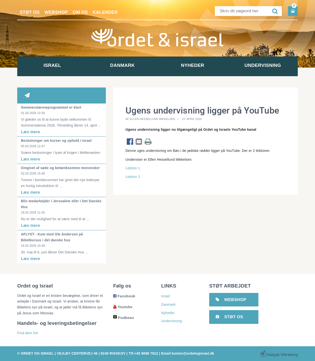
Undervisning (262, 65)
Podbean (123, 318)
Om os (80, 12)
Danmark (122, 65)
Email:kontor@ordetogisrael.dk (187, 353)
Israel (52, 65)
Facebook (124, 296)
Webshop (56, 12)
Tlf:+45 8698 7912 (143, 353)
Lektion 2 (133, 177)
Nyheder (192, 65)
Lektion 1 (133, 168)
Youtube (122, 307)
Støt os (30, 12)
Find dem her (27, 333)
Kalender (105, 12)
